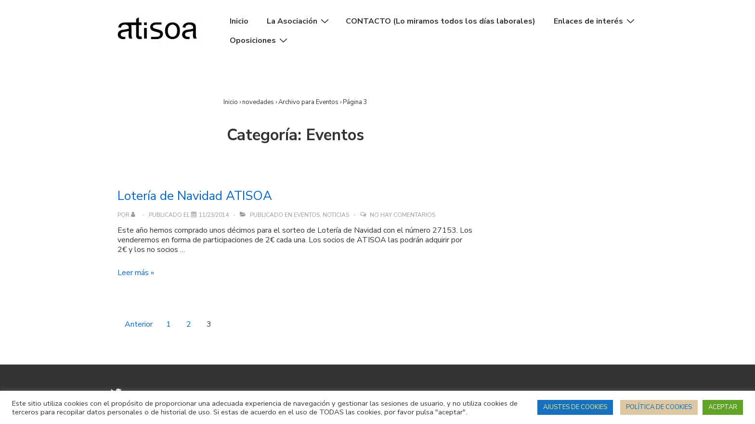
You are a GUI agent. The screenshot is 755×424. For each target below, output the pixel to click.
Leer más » (135, 272)
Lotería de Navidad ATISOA (194, 195)
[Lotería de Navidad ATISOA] (214, 215)
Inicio (239, 21)
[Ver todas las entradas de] (135, 215)
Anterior (139, 324)
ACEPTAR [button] (722, 407)
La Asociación (299, 21)
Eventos (307, 215)
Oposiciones (260, 40)
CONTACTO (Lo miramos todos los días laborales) (440, 21)
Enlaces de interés (595, 21)
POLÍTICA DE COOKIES (659, 407)
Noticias (336, 215)
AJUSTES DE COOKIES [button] (575, 407)
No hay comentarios (402, 215)
